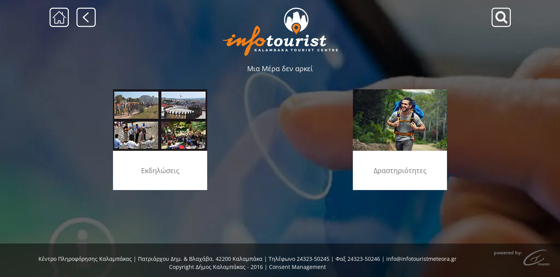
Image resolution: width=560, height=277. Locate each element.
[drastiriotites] (400, 91)
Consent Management (297, 266)
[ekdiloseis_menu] (160, 91)
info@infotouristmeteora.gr (421, 258)
